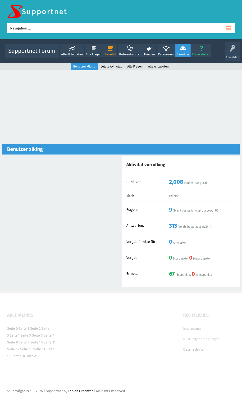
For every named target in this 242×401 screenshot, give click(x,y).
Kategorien (166, 54)
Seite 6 (37, 335)
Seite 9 (24, 342)
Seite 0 (12, 328)
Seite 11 (50, 342)
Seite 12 (13, 349)
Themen (149, 54)
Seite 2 (35, 328)
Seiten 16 (19, 356)
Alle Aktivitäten (72, 54)
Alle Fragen (93, 54)
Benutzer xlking (84, 66)
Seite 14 (39, 349)
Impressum (192, 328)
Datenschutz (193, 349)
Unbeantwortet (130, 54)
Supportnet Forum (31, 51)
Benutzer (183, 54)
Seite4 (14, 335)
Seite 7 (49, 335)
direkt (32, 356)
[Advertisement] (121, 108)
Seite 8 (12, 342)
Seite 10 (36, 342)
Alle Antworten (158, 66)
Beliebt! (110, 54)
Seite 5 (25, 335)
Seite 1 (24, 328)
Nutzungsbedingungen (201, 339)
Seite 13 (26, 349)
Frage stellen (201, 54)
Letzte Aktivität (111, 66)
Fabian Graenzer (80, 391)
